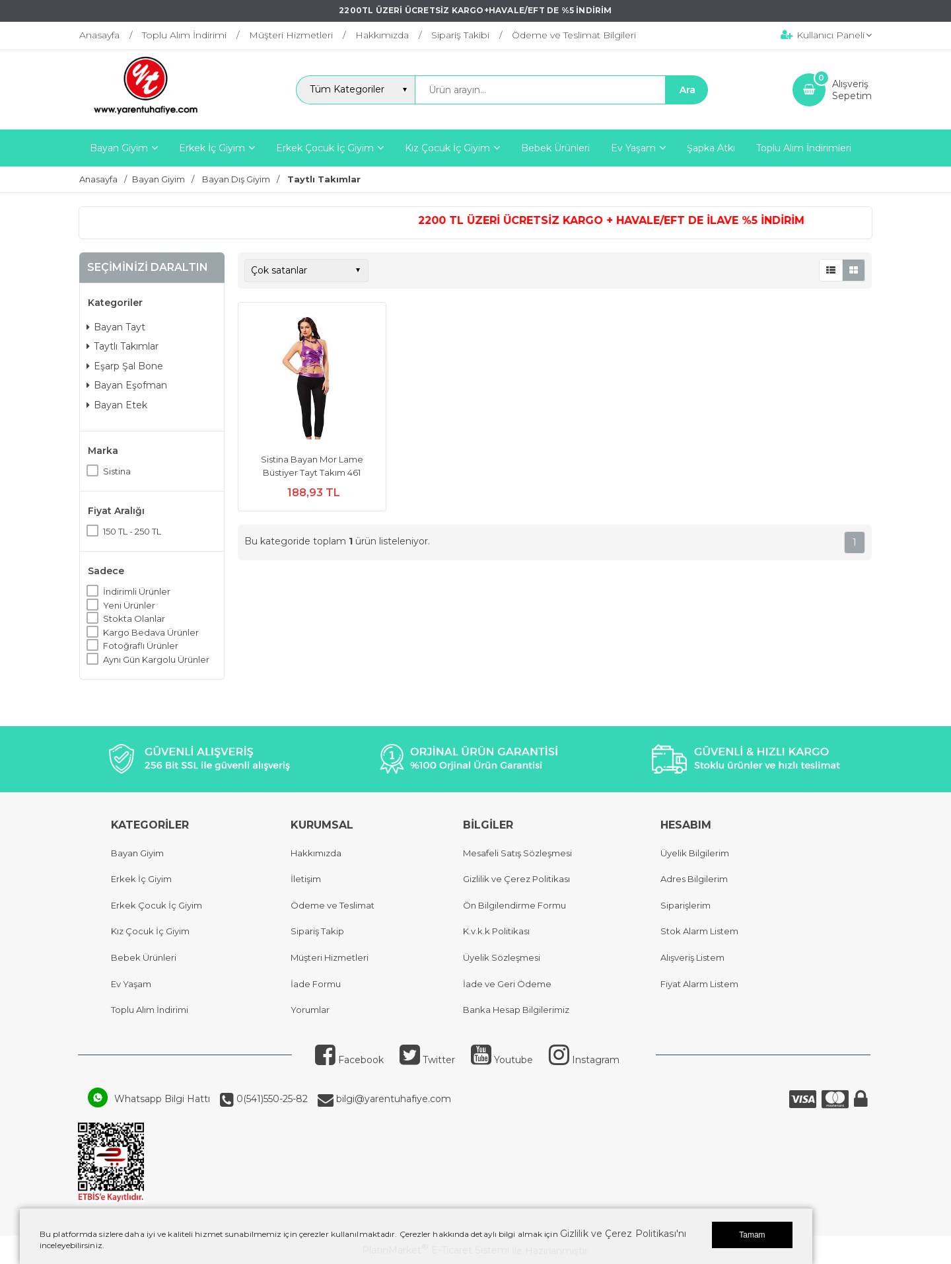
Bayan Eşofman (127, 385)
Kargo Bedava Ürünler (151, 632)
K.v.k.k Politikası (496, 931)
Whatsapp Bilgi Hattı (162, 1099)
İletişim (306, 879)
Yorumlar (310, 1009)
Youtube (502, 1060)
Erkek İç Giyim (141, 879)
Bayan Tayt (116, 327)
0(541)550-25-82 (271, 1099)
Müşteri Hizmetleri (330, 957)
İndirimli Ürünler (136, 591)
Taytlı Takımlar (122, 346)
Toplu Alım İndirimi (149, 1009)
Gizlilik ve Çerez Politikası (516, 879)
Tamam (752, 1235)
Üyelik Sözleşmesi (501, 957)
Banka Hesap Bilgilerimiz (516, 1009)
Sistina (117, 471)
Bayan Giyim (137, 853)
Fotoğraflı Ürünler (140, 645)
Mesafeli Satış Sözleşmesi (517, 853)
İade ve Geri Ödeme (507, 984)
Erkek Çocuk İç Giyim (156, 905)
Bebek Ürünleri (143, 957)
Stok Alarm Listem (699, 931)
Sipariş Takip (317, 931)
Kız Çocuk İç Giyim (150, 931)
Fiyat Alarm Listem (699, 984)
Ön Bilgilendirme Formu (514, 905)
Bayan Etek (117, 405)
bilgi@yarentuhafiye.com (392, 1099)
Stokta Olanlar (134, 618)
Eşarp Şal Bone (125, 366)
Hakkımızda (316, 853)
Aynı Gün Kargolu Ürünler (156, 659)
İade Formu (316, 984)
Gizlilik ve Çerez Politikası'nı (623, 1234)
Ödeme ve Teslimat (332, 905)
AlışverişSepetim (852, 90)
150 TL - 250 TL (132, 531)
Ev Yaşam (131, 984)
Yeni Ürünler (129, 605)
